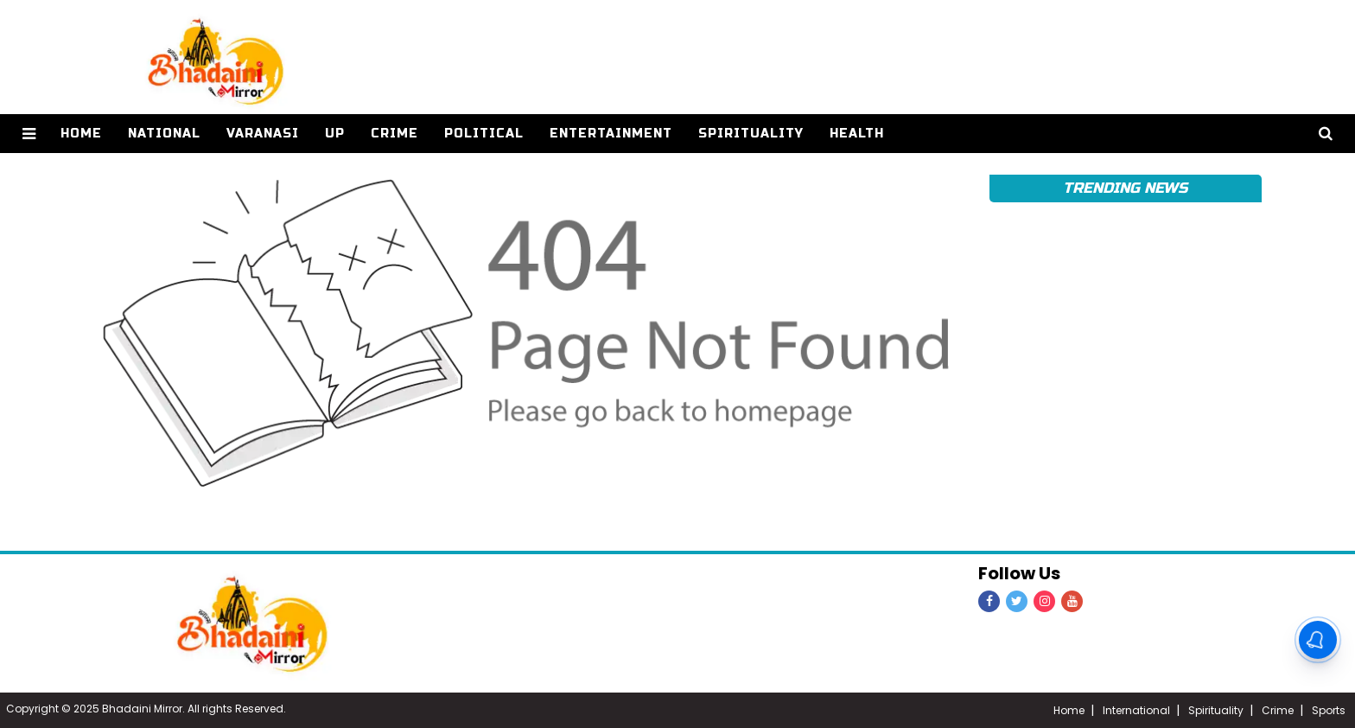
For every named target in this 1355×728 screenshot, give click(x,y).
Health (857, 133)
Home (1069, 710)
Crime (394, 133)
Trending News (1125, 188)
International (1136, 710)
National (164, 133)
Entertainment (611, 133)
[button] (28, 133)
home (81, 133)
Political (484, 133)
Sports (1328, 710)
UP (335, 133)
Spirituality (751, 133)
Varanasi (262, 133)
